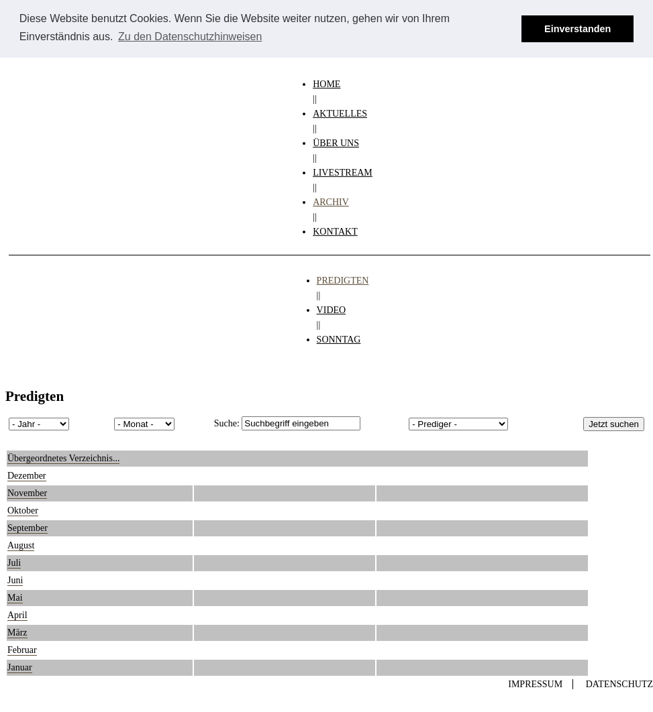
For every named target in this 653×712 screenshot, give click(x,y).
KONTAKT (335, 232)
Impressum (535, 684)
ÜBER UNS (336, 143)
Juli (14, 563)
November (27, 493)
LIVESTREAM (342, 173)
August (20, 545)
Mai (15, 598)
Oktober (22, 511)
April (17, 615)
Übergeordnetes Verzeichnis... (63, 458)
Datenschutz (619, 684)
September (27, 528)
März (17, 633)
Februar (22, 650)
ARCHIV (331, 202)
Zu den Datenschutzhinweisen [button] (190, 36)
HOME (326, 84)
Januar (19, 667)
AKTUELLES (340, 114)
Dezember (26, 476)
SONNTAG (339, 340)
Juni (15, 580)
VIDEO (331, 310)
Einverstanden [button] (577, 28)
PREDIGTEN (343, 281)
